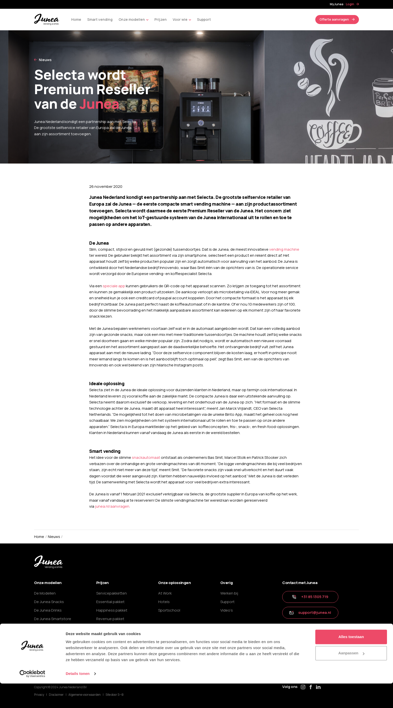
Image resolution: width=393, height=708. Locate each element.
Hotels (164, 601)
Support (204, 19)
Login (350, 4)
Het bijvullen (44, 644)
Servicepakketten (111, 593)
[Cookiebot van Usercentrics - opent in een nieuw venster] (32, 698)
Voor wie (182, 20)
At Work (165, 593)
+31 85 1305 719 (310, 596)
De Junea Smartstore (52, 618)
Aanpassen (351, 677)
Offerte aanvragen (334, 19)
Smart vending (100, 19)
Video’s (226, 610)
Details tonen (77, 698)
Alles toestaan (351, 661)
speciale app (114, 286)
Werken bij (229, 593)
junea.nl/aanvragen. (112, 506)
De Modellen (45, 593)
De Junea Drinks (48, 610)
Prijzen (160, 19)
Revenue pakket (110, 618)
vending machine (284, 249)
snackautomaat (146, 457)
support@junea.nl (310, 612)
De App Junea (46, 635)
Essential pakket (110, 601)
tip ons (293, 629)
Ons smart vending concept (58, 627)
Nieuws (45, 59)
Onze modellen (133, 20)
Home (76, 19)
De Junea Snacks (49, 601)
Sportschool (169, 610)
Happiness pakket (111, 610)
